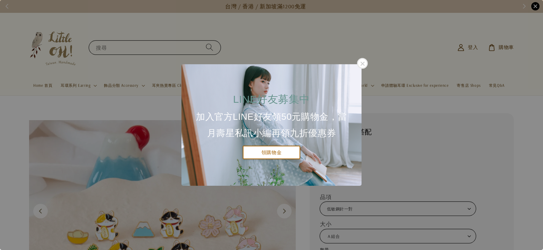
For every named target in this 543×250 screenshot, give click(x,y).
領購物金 (271, 152)
